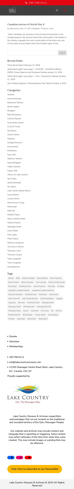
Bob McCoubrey (14, 114)
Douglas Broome (14, 142)
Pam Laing (12, 234)
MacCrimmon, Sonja (15, 202)
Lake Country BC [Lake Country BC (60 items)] (14, 298)
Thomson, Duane (14, 254)
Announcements (14, 98)
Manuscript (12, 206)
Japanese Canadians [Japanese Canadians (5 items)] (15, 294)
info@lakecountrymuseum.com (25, 362)
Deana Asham (13, 134)
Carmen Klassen (14, 118)
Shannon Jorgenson (15, 242)
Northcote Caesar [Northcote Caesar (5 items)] (33, 303)
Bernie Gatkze (13, 106)
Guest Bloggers (14, 162)
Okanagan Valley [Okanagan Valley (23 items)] (14, 311)
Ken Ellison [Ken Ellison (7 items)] (43, 294)
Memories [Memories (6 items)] (21, 303)
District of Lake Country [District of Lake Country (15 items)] (57, 282)
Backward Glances (15, 102)
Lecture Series (13, 198)
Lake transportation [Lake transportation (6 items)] (47, 298)
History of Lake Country (17, 174)
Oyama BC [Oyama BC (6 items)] (35, 311)
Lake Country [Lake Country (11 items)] (53, 294)
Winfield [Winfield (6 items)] (11, 319)
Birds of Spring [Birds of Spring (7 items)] (42, 278)
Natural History (14, 222)
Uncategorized (13, 266)
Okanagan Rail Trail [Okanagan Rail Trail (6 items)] (44, 307)
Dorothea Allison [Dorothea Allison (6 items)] (25, 286)
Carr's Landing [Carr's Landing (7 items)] (41, 282)
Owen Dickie (12, 230)
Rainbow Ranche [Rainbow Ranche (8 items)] (14, 315)
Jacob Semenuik (14, 182)
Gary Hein (11, 154)
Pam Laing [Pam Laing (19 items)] (45, 311)
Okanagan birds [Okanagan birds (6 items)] (47, 303)
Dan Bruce (11, 130)
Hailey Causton (13, 166)
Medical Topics (13, 214)
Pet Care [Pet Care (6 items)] (59, 311)
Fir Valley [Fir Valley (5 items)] (60, 286)
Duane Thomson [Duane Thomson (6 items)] (39, 286)
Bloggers (36, 28)
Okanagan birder (14, 226)
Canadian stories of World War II (25, 24)
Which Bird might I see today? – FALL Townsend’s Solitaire (32, 76)
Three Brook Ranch (15, 65)
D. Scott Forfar (13, 126)
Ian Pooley (12, 178)
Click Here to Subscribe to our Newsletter (34, 469)
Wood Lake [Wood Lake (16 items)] (21, 319)
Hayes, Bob (12, 170)
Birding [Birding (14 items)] (11, 278)
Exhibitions (12, 150)
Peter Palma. (12, 238)
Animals (10, 94)
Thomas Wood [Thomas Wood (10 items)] (40, 315)
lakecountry (14, 28)
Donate (13, 336)
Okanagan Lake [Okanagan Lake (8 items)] (28, 307)
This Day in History (15, 246)
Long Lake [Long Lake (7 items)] (12, 303)
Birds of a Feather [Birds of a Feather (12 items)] (28, 278)
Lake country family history (19, 190)
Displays (11, 138)
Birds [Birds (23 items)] (18, 278)
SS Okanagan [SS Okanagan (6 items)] (27, 315)
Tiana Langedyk (14, 258)
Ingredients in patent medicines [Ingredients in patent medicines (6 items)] (43, 290)
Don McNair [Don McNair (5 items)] (12, 286)
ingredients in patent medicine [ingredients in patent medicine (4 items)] (18, 290)
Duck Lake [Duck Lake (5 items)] (51, 286)
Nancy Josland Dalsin (16, 218)
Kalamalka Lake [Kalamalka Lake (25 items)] (30, 294)
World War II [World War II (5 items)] (43, 319)
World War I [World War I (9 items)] (31, 319)
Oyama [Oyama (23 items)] (25, 311)
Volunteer (14, 341)
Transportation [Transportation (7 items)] (53, 315)
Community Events (15, 122)
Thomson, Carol (47, 28)
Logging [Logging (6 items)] (59, 298)
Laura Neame (13, 194)
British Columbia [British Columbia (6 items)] (27, 282)
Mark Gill (11, 210)
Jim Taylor (11, 186)
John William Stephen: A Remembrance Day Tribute (29, 83)
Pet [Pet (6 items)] (52, 311)
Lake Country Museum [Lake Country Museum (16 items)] (30, 298)
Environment (12, 146)
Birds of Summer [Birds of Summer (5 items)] (56, 278)
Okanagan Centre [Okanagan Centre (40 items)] (14, 307)
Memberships (16, 346)
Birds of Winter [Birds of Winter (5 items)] (13, 282)
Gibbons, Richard (14, 158)
